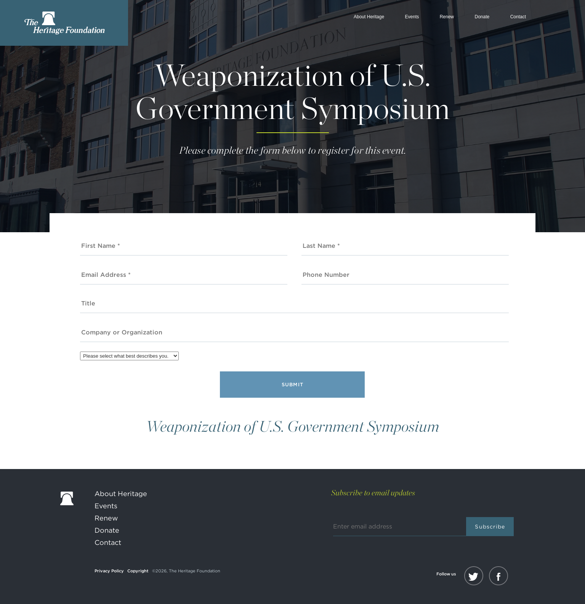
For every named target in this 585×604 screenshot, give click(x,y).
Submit (292, 384)
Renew (447, 16)
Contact (518, 16)
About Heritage (369, 16)
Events (412, 16)
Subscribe (490, 527)
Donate (481, 16)
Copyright (138, 570)
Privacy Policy (109, 570)
